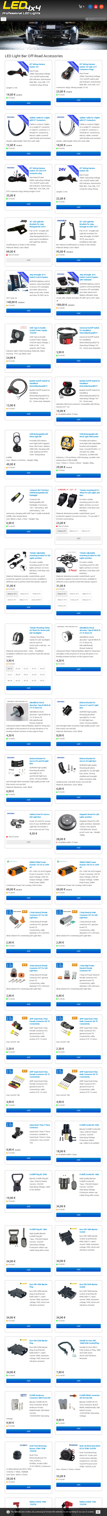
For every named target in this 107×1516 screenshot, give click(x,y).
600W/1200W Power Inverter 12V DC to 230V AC (39, 864)
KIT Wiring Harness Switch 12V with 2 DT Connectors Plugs (88, 66)
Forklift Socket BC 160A (89, 1174)
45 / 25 (26, 680)
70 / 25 (42, 680)
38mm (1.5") (24, 600)
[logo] (21, 8)
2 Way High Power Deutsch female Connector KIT (87, 968)
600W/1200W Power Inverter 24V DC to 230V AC (89, 864)
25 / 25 (10, 674)
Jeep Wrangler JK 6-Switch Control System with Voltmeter (89, 277)
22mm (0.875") (36, 600)
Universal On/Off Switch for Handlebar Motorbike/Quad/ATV (89, 330)
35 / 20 (42, 674)
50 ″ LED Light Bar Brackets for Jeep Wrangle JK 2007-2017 (89, 224)
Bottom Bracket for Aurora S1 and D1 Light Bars (89, 705)
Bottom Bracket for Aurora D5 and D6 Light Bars (39, 761)
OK (98, 1512)
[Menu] (3, 19)
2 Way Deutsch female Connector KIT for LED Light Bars (39, 914)
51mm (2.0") (62, 531)
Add (28, 103)
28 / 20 (18, 674)
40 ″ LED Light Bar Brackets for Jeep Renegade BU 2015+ (38, 224)
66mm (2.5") (74, 531)
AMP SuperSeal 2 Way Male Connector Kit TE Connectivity (89, 1021)
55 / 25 (34, 680)
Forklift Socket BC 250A (89, 1125)
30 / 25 (26, 674)
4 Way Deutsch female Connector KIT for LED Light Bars (39, 968)
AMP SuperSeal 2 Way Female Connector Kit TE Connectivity (40, 1021)
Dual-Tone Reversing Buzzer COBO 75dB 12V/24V (38, 1448)
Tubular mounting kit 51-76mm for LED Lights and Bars (90, 492)
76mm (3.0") (86, 531)
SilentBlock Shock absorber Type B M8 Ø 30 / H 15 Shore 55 (90, 630)
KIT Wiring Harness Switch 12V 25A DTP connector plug (38, 170)
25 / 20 (42, 668)
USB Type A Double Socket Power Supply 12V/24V (38, 330)
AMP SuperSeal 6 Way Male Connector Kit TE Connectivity (89, 1074)
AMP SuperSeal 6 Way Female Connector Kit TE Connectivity (40, 1074)
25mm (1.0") (12, 600)
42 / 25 (18, 680)
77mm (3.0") (36, 594)
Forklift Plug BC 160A (38, 1229)
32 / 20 (34, 674)
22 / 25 (26, 668)
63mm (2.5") (24, 594)
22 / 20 (18, 668)
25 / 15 (34, 668)
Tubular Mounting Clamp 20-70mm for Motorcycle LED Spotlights (40, 630)
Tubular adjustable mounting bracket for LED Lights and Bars (40, 555)
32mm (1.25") (12, 594)
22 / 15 (10, 668)
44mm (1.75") (62, 600)
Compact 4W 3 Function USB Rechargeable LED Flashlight (39, 492)
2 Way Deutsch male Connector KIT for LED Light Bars (89, 914)
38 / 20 (10, 680)
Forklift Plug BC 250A (38, 1174)
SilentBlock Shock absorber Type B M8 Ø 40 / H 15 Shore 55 (40, 705)
